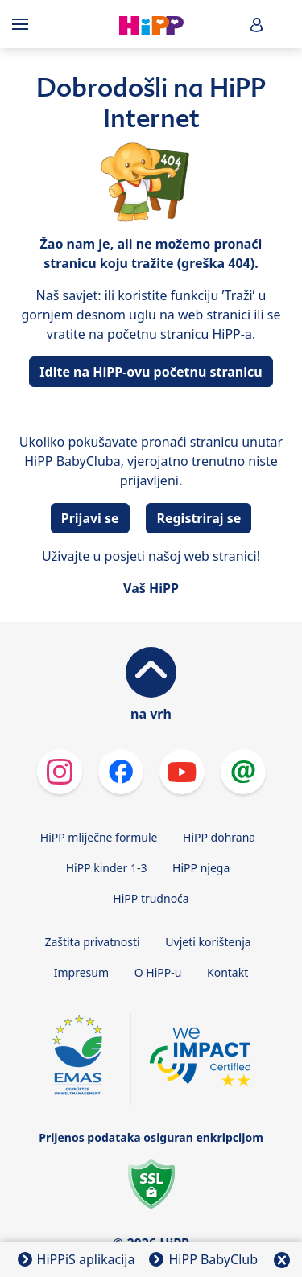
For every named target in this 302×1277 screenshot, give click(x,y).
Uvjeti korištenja (207, 942)
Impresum (81, 972)
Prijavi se (90, 518)
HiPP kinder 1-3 (106, 867)
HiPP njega (201, 867)
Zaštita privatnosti (91, 942)
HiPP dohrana (219, 837)
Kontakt (227, 972)
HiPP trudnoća (150, 898)
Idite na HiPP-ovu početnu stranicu (150, 372)
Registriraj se (198, 518)
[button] (257, 24)
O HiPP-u (158, 972)
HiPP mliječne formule (99, 837)
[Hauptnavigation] (23, 24)
